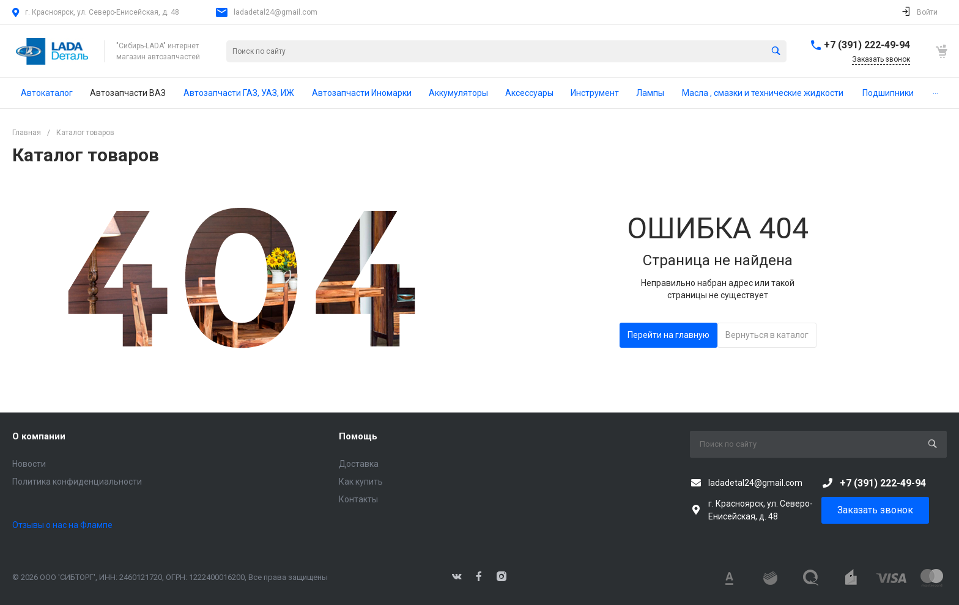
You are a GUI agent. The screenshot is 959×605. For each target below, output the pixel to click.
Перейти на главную (668, 335)
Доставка (359, 464)
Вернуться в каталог (767, 335)
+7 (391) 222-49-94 (867, 45)
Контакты (358, 499)
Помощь (358, 436)
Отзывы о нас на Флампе (62, 525)
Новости (29, 464)
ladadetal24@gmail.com (275, 12)
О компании (38, 436)
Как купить (361, 481)
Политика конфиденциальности (77, 481)
